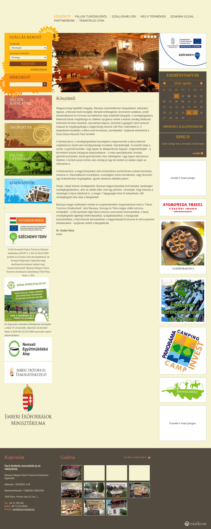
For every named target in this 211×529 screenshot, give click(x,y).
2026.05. (201, 83)
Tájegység (14, 43)
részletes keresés (38, 69)
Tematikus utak (91, 20)
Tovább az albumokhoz (135, 457)
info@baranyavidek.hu (24, 509)
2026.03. (164, 83)
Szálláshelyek (124, 16)
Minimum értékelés (19, 53)
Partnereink (64, 20)
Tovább (196, 153)
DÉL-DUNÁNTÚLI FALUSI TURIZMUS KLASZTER (28, 16)
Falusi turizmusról (91, 16)
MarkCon (195, 523)
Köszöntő (62, 16)
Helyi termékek (153, 16)
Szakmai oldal (182, 16)
